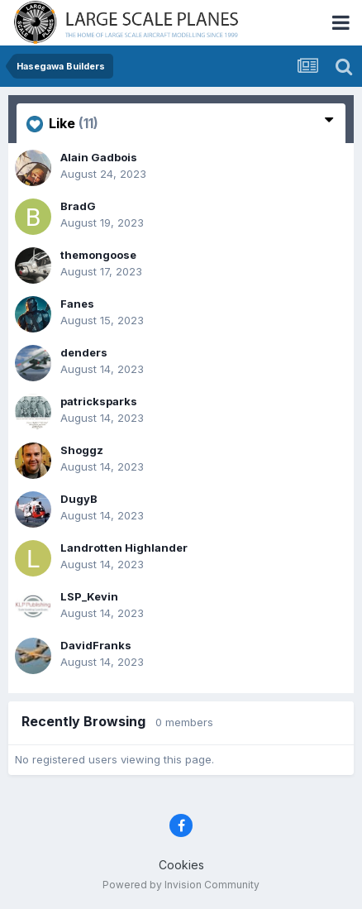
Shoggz (81, 450)
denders (83, 352)
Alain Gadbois (98, 157)
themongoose (98, 254)
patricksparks (98, 401)
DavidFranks (95, 645)
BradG (78, 206)
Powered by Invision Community (181, 884)
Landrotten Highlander (124, 547)
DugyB (79, 498)
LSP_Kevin (89, 596)
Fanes (77, 303)
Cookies (181, 865)
